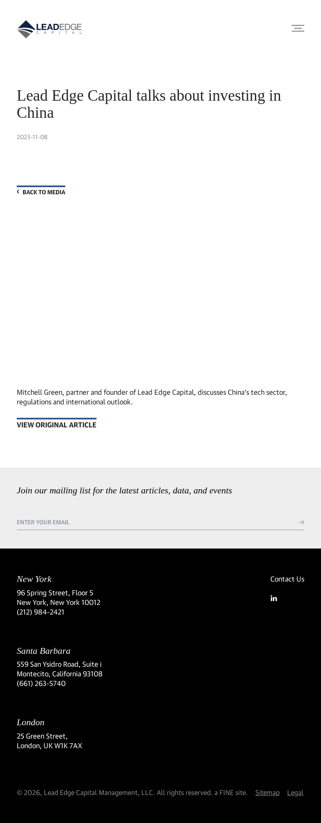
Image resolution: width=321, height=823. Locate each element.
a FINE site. (231, 792)
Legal (295, 792)
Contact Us (287, 578)
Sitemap (267, 792)
